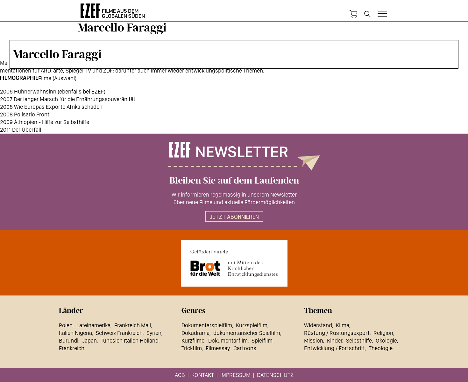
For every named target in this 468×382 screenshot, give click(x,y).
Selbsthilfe (359, 340)
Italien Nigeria (75, 333)
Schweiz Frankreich (119, 333)
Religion (383, 333)
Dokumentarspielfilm (206, 325)
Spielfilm (262, 340)
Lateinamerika (93, 325)
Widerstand (318, 325)
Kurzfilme (192, 340)
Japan (89, 340)
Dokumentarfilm (228, 340)
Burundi (68, 340)
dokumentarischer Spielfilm (246, 333)
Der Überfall (26, 129)
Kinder (334, 340)
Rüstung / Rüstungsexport (337, 333)
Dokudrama (195, 333)
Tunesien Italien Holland (130, 340)
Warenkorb (353, 14)
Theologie (381, 348)
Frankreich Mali (132, 325)
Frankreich (71, 348)
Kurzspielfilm (251, 325)
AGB (180, 375)
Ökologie (386, 340)
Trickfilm (191, 348)
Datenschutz (275, 375)
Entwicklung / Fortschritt (334, 348)
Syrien (153, 333)
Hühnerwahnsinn (35, 91)
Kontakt (202, 375)
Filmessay (218, 348)
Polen (66, 325)
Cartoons (244, 348)
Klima (342, 325)
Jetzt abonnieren (234, 216)
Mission (313, 340)
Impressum (235, 375)
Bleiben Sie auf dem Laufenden (234, 180)
